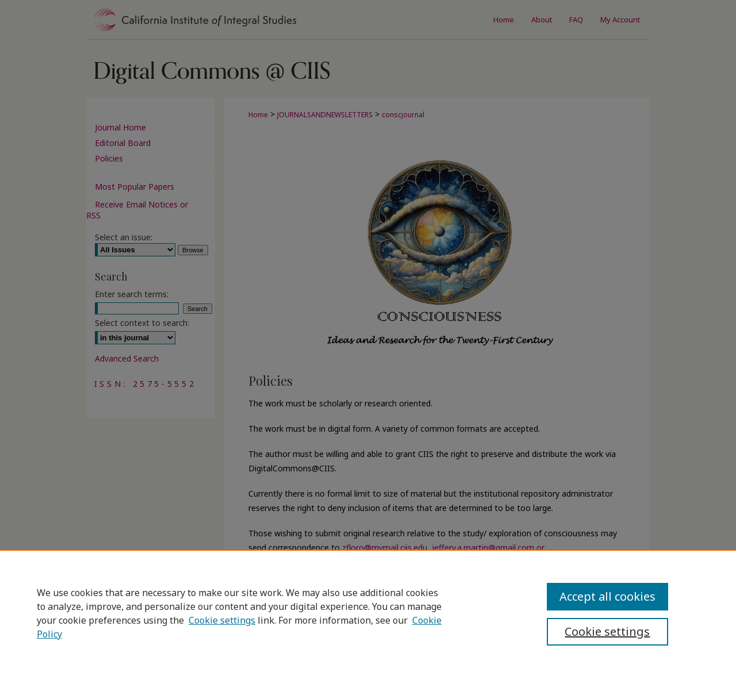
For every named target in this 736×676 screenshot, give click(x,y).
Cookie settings (222, 620)
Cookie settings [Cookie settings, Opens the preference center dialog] (607, 631)
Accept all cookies (607, 596)
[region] (368, 613)
